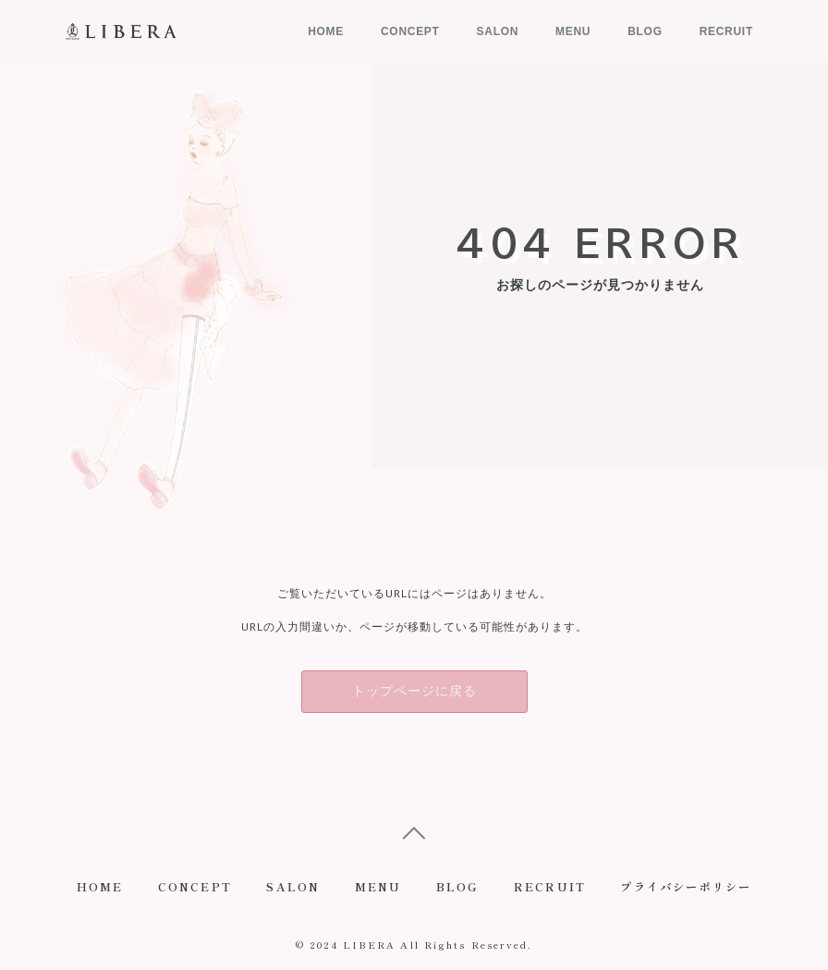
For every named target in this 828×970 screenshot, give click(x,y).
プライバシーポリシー (690, 889)
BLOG (644, 31)
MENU (573, 31)
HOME (326, 31)
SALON (498, 31)
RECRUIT (726, 31)
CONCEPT (410, 31)
